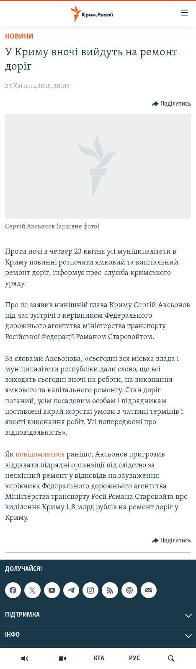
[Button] (171, 104)
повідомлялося (40, 455)
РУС (134, 658)
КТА (98, 658)
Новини (19, 37)
